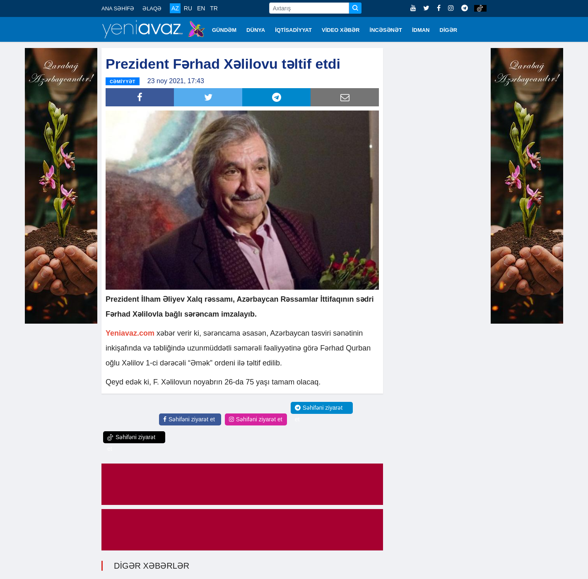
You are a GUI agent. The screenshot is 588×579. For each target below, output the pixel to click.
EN (201, 8)
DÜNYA (255, 30)
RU (188, 8)
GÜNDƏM (224, 30)
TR (214, 8)
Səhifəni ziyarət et (189, 419)
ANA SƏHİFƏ (117, 8)
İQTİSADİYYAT (293, 30)
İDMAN (421, 30)
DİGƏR (449, 30)
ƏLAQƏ (151, 8)
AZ (175, 8)
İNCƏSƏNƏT (386, 30)
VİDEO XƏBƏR (341, 30)
